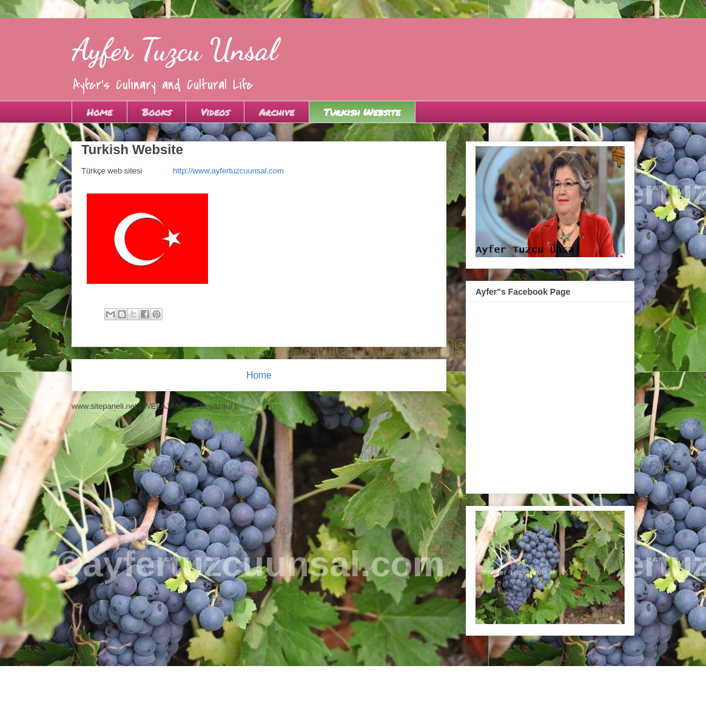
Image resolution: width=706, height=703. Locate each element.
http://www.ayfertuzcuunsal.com (228, 170)
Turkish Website (362, 112)
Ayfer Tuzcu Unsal (174, 50)
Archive (276, 112)
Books (156, 112)
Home (99, 112)
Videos (215, 112)
